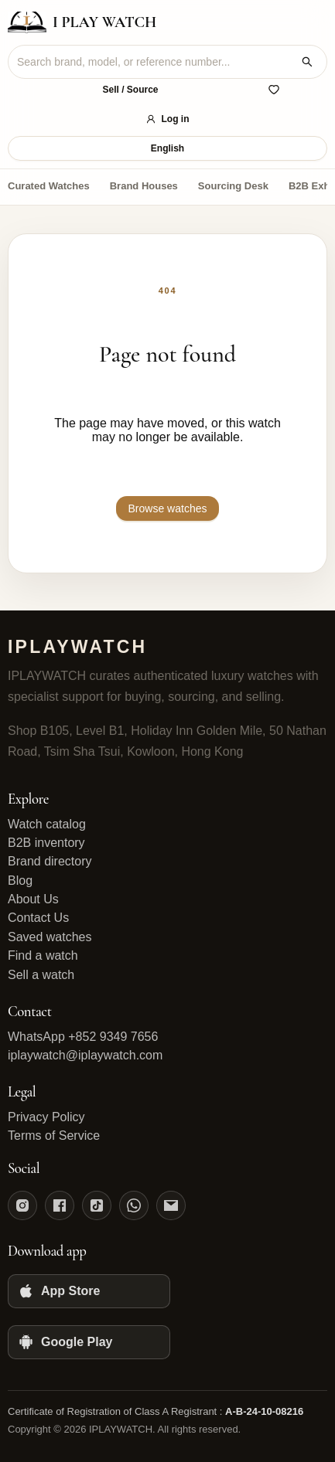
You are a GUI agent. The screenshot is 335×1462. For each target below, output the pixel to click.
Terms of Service (54, 1135)
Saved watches (50, 937)
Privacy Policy (46, 1117)
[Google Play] (89, 1342)
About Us (33, 899)
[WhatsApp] (134, 1205)
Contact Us (38, 917)
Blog (20, 880)
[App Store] (89, 1291)
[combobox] (155, 62)
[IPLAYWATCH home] (82, 22)
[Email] (171, 1205)
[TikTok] (96, 1205)
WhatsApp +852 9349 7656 (83, 1036)
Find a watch (43, 955)
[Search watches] (307, 62)
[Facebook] (59, 1205)
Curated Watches (49, 186)
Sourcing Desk (233, 186)
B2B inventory (46, 842)
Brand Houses (144, 186)
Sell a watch (41, 974)
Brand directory (50, 861)
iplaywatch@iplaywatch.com (85, 1055)
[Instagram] (22, 1205)
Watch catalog (47, 824)
